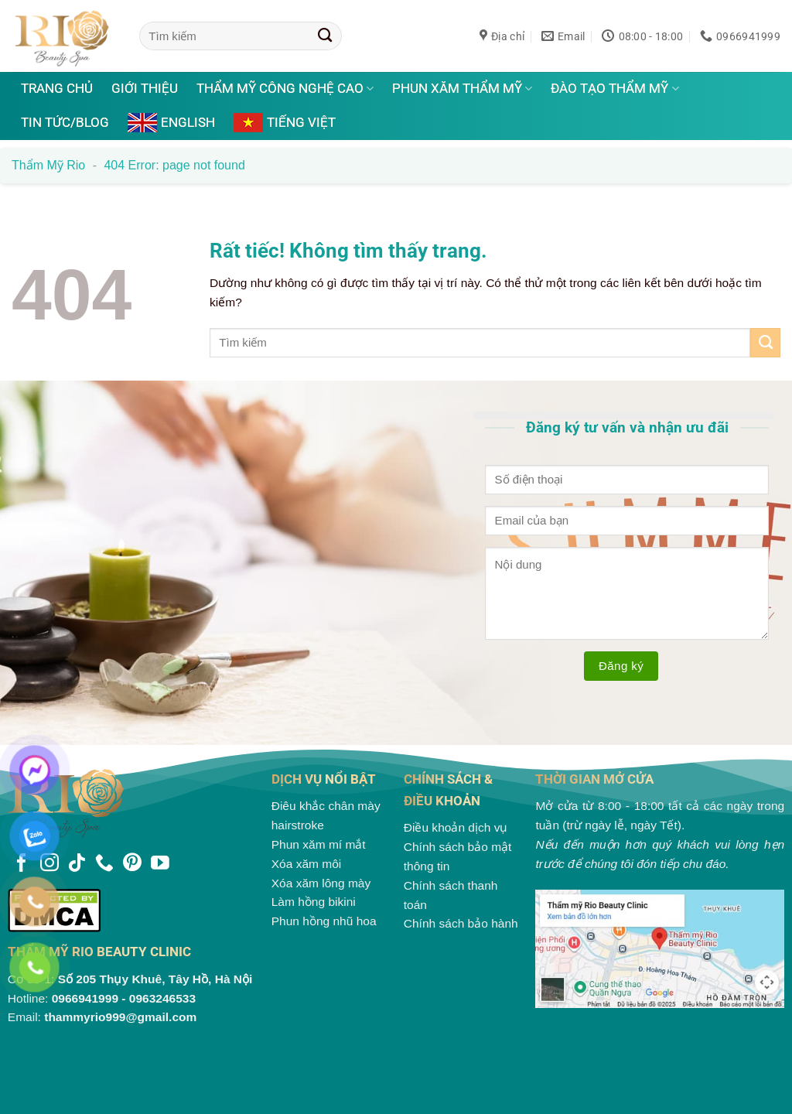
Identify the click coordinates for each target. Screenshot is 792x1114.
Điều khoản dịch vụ (456, 827)
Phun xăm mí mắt (318, 844)
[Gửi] (325, 35)
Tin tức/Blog (65, 122)
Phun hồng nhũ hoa (324, 921)
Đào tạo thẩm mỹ (614, 88)
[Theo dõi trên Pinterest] (132, 864)
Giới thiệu (144, 88)
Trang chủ (57, 88)
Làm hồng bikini (313, 901)
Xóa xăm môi (306, 863)
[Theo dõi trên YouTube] (160, 864)
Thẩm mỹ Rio (48, 165)
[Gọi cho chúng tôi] (104, 864)
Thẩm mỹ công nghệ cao (285, 88)
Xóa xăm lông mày (321, 883)
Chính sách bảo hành (461, 923)
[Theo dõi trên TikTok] (76, 864)
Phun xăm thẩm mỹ (462, 88)
